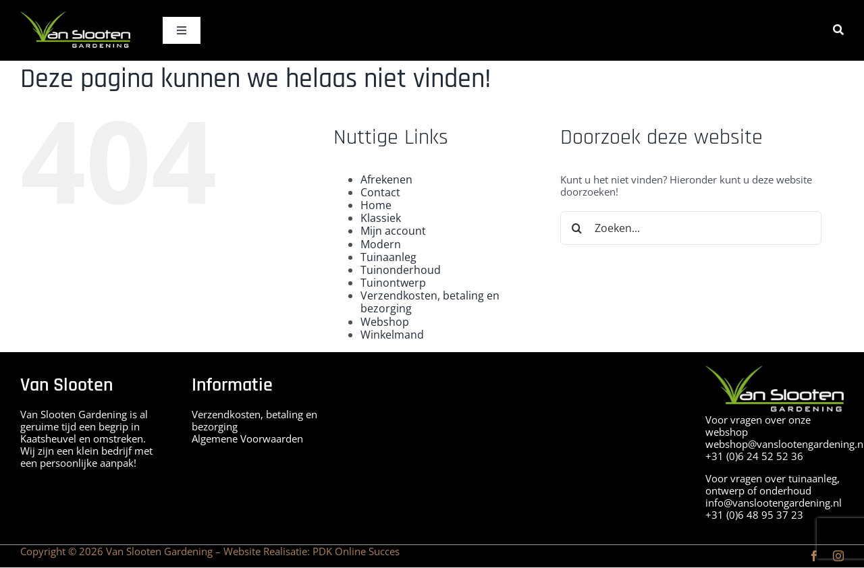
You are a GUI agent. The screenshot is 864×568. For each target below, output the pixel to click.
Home (376, 205)
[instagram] (838, 555)
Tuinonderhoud (400, 269)
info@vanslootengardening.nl (773, 502)
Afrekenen (386, 179)
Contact (380, 192)
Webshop (384, 321)
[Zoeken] (838, 30)
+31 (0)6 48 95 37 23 (754, 514)
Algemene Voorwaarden (247, 438)
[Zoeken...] (690, 228)
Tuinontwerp (393, 282)
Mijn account (393, 230)
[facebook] (814, 555)
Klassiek (380, 217)
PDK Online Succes (356, 551)
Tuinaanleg (388, 257)
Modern (380, 244)
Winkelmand (392, 334)
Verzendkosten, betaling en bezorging (430, 302)
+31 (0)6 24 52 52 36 (754, 456)
